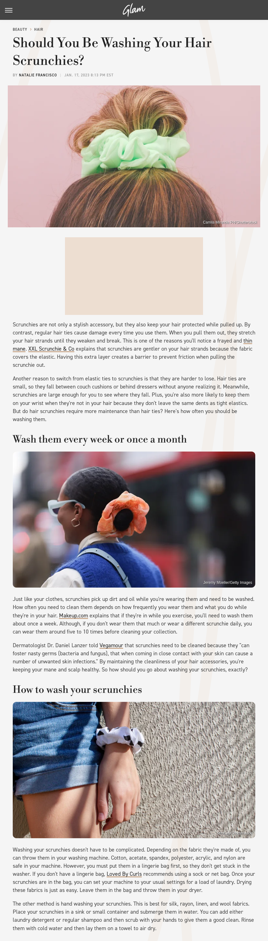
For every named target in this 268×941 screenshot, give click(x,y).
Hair (38, 29)
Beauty (20, 29)
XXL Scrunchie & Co (51, 348)
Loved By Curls (124, 874)
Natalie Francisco (38, 75)
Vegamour (111, 645)
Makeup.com (73, 615)
